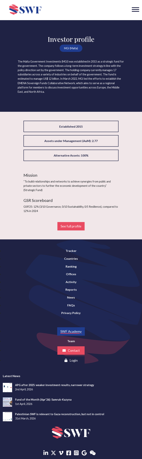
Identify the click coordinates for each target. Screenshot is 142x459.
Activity (71, 282)
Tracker (71, 250)
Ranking (71, 266)
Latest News (11, 376)
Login (71, 360)
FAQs (71, 305)
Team (71, 341)
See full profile (71, 226)
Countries (71, 258)
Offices (71, 274)
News (71, 297)
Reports (71, 289)
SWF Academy (71, 331)
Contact (71, 350)
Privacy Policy (71, 313)
